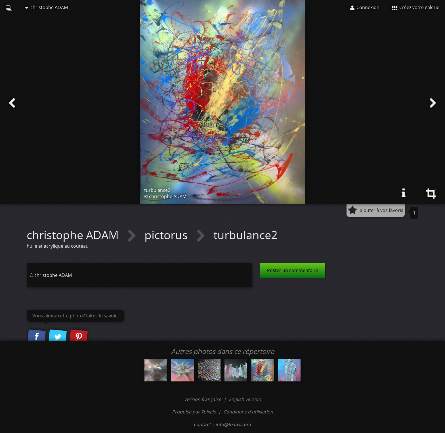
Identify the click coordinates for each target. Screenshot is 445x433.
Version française (203, 399)
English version (245, 399)
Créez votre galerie (415, 7)
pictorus (167, 235)
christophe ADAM (46, 7)
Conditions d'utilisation (248, 412)
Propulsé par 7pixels (194, 412)
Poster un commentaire (292, 270)
